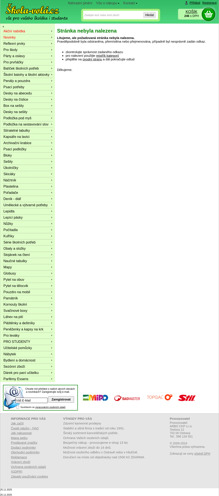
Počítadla (10, 230)
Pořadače (10, 192)
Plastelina (10, 186)
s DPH (191, 16)
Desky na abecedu (17, 93)
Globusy (9, 273)
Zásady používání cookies (29, 476)
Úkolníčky (10, 168)
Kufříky (8, 236)
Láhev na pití (13, 317)
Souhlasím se (42, 407)
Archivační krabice (17, 143)
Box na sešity (13, 106)
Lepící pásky (13, 217)
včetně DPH (202, 453)
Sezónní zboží (14, 366)
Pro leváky (11, 335)
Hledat (149, 15)
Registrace (209, 2)
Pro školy (10, 50)
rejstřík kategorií (107, 55)
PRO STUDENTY (16, 342)
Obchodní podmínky (25, 452)
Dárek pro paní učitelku (21, 373)
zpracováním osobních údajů (50, 407)
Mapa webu (19, 438)
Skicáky (9, 174)
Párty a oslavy (14, 56)
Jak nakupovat (21, 433)
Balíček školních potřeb (21, 68)
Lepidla (9, 211)
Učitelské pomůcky (17, 348)
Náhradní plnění (80, 3)
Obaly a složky (14, 248)
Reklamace (19, 457)
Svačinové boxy (15, 310)
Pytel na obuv (13, 279)
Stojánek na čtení (16, 255)
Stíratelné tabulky (16, 130)
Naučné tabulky (15, 261)
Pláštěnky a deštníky (19, 323)
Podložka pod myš (17, 118)
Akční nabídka (14, 31)
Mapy (7, 267)
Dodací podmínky (23, 447)
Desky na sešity (15, 112)
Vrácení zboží (20, 462)
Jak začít (17, 423)
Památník (10, 298)
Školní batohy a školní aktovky (26, 74)
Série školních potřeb (19, 242)
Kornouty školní (15, 304)
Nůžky (8, 224)
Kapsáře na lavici (16, 137)
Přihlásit (194, 2)
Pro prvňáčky (13, 62)
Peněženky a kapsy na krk (23, 329)
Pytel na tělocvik (15, 286)
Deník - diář (12, 199)
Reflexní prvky (14, 43)
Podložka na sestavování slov (26, 124)
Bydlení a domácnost (19, 360)
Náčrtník (9, 180)
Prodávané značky (24, 442)
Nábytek (9, 354)
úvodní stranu (92, 59)
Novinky (9, 37)
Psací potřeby (13, 87)
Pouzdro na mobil (16, 292)
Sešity (8, 161)
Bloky (7, 155)
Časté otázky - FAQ (25, 428)
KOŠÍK (191, 12)
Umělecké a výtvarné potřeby (25, 205)
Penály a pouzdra (16, 81)
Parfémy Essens (15, 379)
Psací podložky (15, 149)
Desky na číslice (15, 99)
